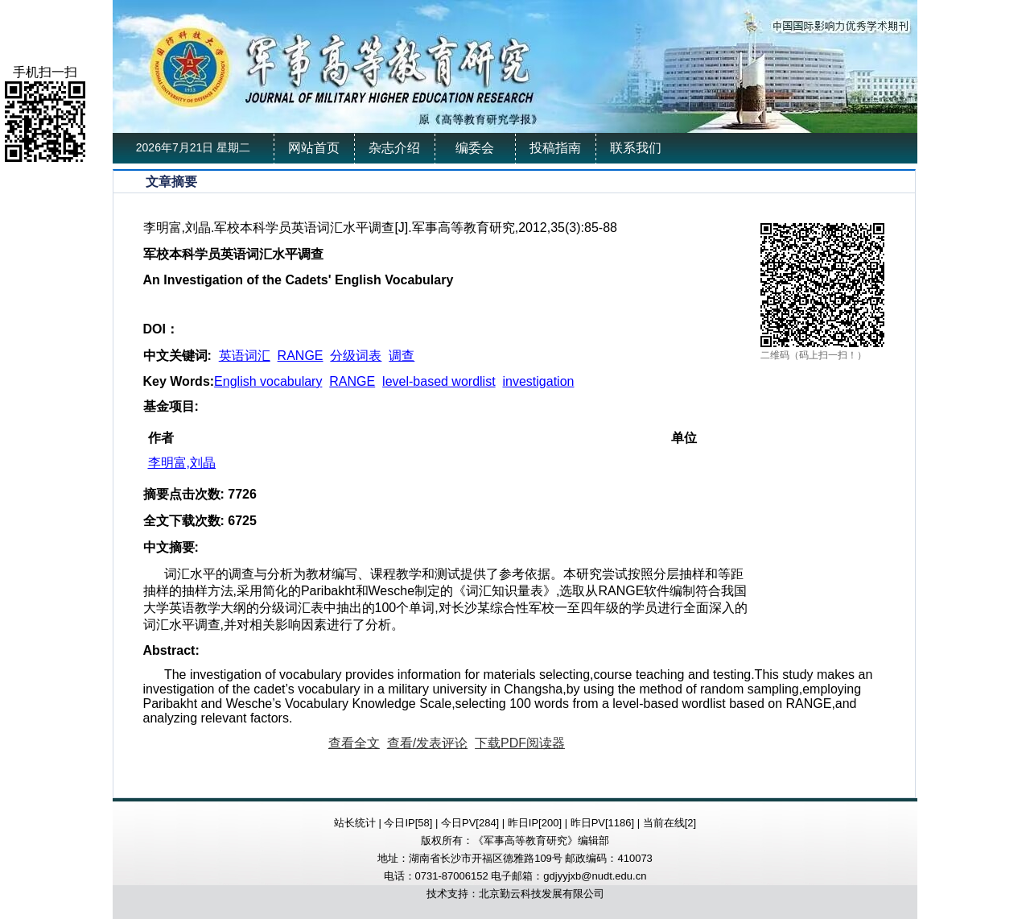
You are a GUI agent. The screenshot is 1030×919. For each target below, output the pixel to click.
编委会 (474, 148)
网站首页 (314, 148)
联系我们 (635, 148)
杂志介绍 (394, 148)
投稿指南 (555, 148)
